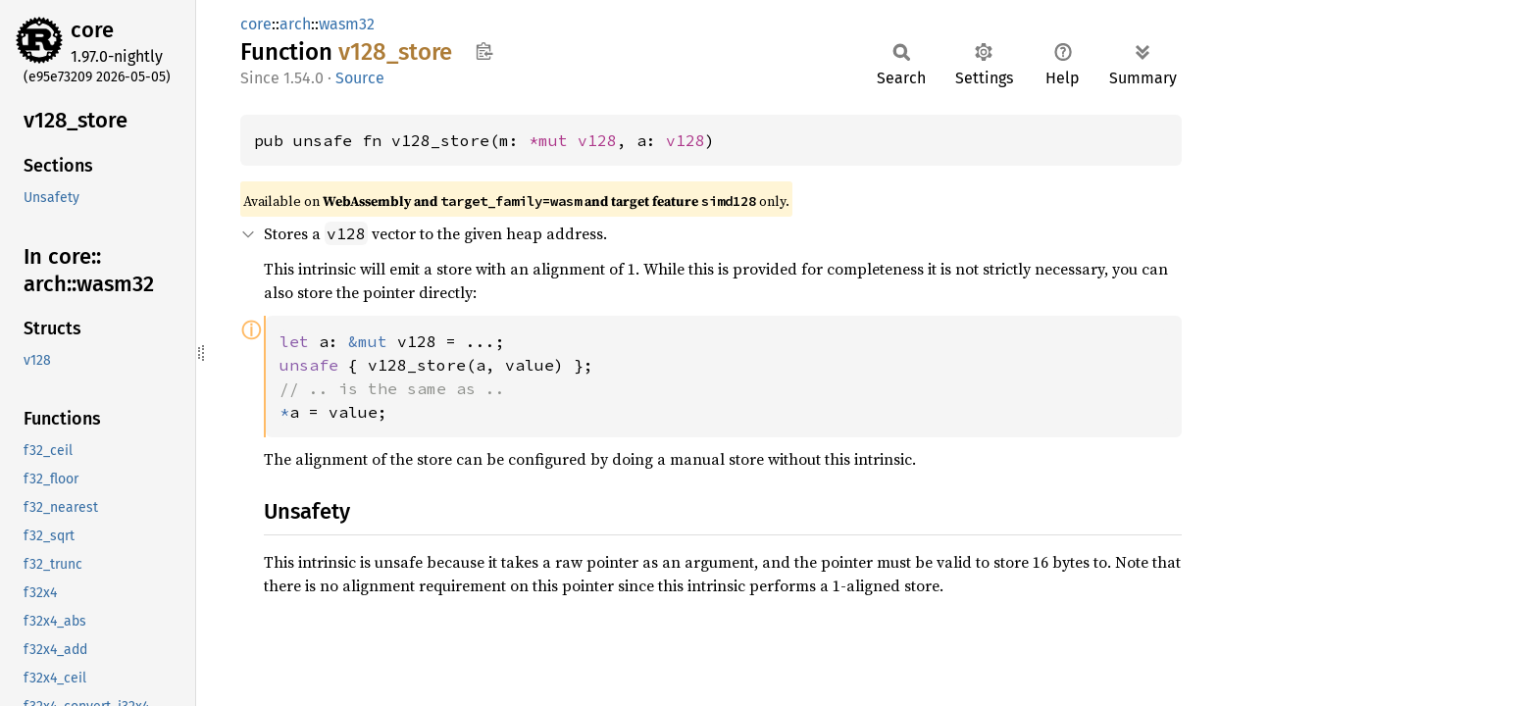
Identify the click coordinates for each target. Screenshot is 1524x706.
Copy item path (484, 51)
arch (295, 24)
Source (359, 78)
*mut (553, 140)
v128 (597, 140)
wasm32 (347, 24)
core (92, 30)
